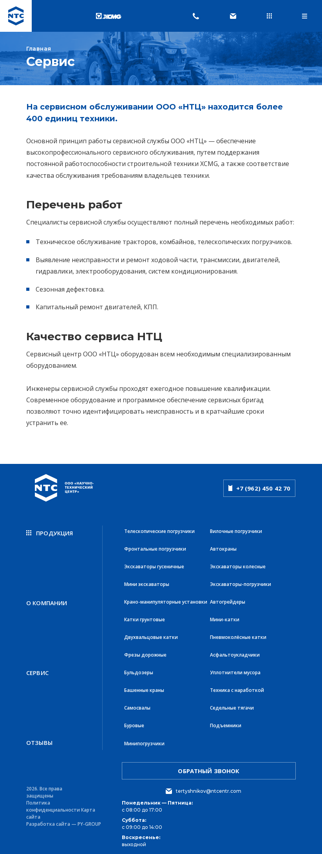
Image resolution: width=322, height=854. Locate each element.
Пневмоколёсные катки (238, 634)
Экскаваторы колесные (238, 565)
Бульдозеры (138, 669)
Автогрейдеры (227, 600)
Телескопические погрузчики (159, 531)
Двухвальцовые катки (151, 634)
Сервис (37, 669)
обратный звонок (208, 765)
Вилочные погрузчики (236, 531)
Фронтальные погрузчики (155, 548)
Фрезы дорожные (145, 652)
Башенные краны (144, 686)
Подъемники (225, 721)
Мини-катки (224, 617)
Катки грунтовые (144, 617)
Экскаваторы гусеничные (154, 565)
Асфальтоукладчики (235, 652)
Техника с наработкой (237, 686)
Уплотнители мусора (235, 669)
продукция (49, 533)
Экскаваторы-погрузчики (240, 583)
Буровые (134, 721)
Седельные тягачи (232, 704)
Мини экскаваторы (146, 583)
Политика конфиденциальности (53, 801)
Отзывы (39, 737)
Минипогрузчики (144, 738)
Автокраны (223, 548)
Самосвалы (137, 704)
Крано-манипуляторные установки (165, 600)
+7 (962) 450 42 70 (259, 488)
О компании (46, 601)
